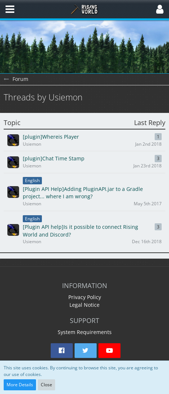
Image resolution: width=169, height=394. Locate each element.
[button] (10, 9)
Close (46, 384)
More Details (20, 384)
